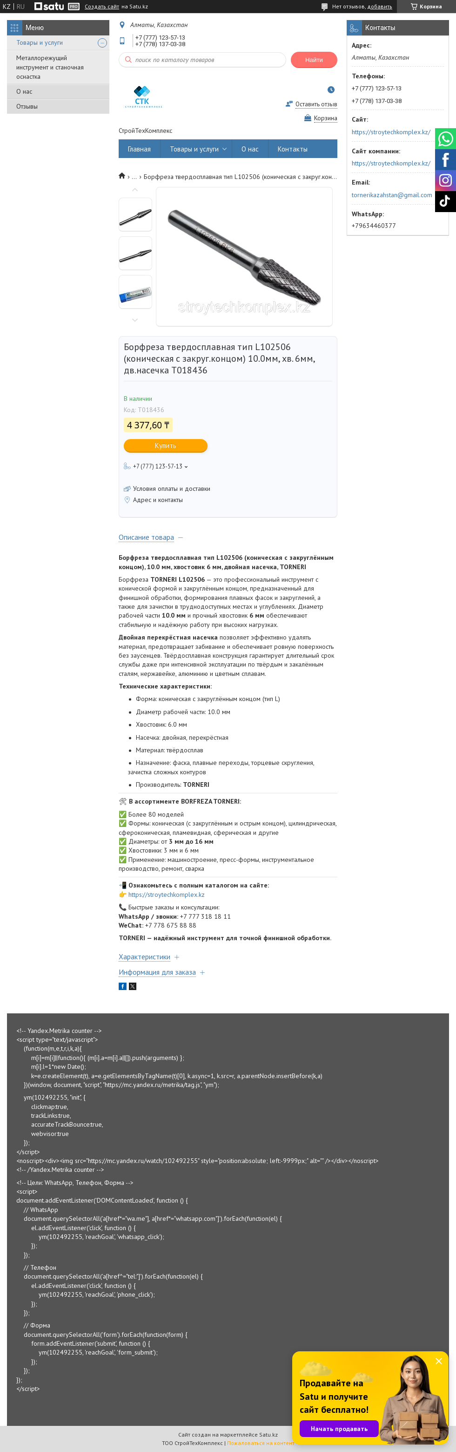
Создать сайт (102, 6)
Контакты (293, 148)
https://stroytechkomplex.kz (166, 894)
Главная (139, 148)
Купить (165, 445)
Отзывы (27, 106)
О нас (24, 91)
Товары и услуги (39, 42)
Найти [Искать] (314, 59)
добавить (379, 6)
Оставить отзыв (316, 104)
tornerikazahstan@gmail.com (392, 195)
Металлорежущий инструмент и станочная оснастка (50, 67)
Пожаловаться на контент (261, 1442)
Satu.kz (268, 1434)
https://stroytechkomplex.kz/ (391, 132)
